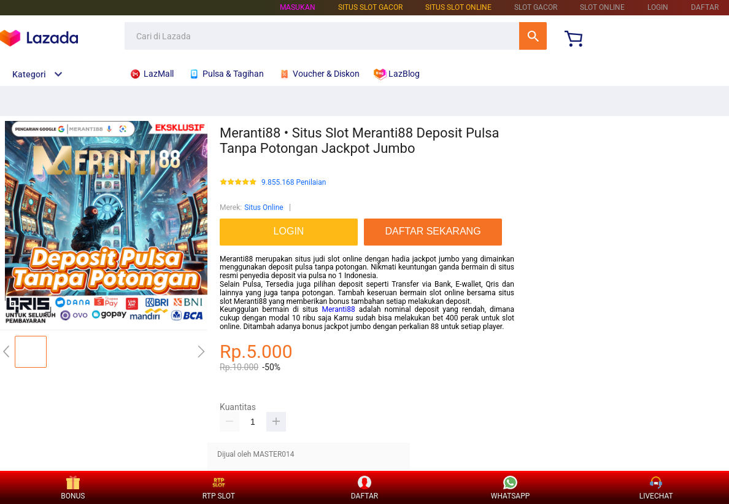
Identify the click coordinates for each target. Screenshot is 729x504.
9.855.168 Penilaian (293, 183)
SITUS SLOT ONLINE (458, 7)
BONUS (73, 488)
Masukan (297, 7)
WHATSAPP (510, 488)
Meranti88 (338, 309)
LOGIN (657, 7)
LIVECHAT (656, 488)
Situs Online (263, 207)
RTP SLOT (218, 488)
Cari (533, 36)
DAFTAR (705, 7)
